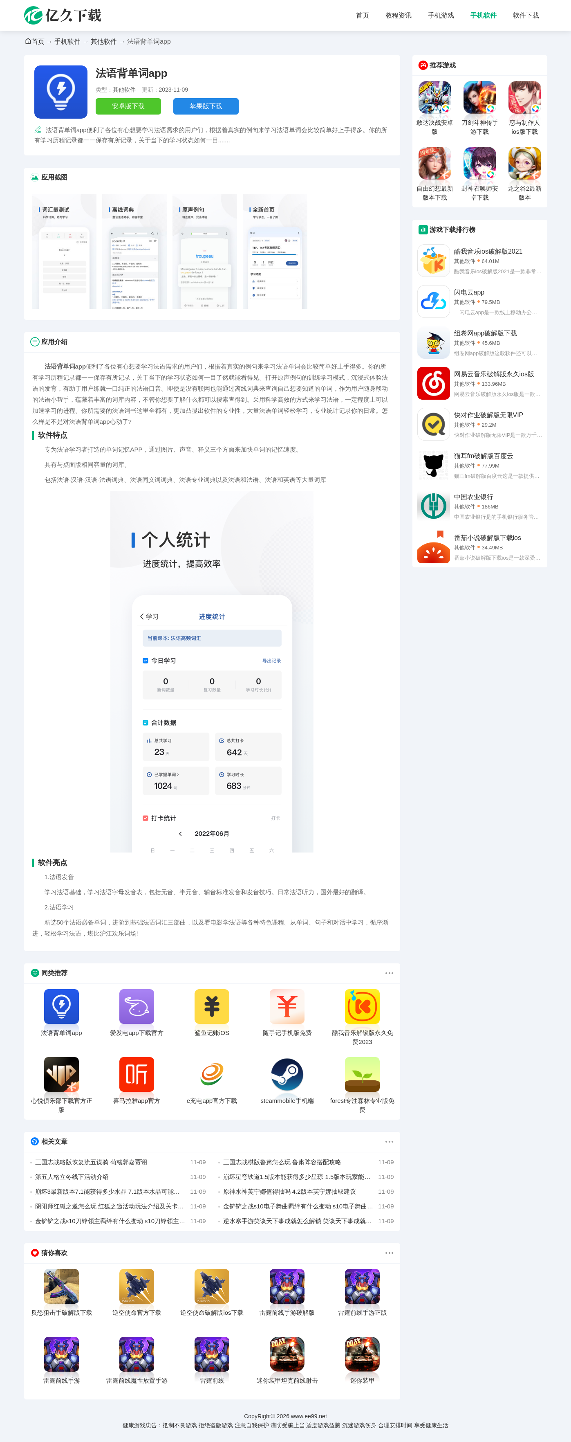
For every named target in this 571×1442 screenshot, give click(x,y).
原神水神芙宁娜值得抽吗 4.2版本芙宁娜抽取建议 (308, 1191)
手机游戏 (441, 15)
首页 (362, 15)
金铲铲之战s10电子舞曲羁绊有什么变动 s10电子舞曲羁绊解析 (308, 1206)
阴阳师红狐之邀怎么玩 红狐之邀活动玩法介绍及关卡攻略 (120, 1206)
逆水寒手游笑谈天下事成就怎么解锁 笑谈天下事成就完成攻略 (308, 1221)
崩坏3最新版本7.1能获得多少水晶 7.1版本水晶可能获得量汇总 (120, 1191)
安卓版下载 (128, 106)
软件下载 (526, 15)
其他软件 (104, 41)
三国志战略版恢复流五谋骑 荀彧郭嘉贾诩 (120, 1162)
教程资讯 (398, 15)
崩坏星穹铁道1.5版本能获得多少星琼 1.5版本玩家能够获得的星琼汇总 (308, 1177)
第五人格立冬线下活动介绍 (120, 1177)
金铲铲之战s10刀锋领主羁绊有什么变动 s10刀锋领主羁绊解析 (120, 1221)
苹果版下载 (206, 106)
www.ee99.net (309, 1416)
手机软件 (483, 15)
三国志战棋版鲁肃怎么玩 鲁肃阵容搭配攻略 (308, 1162)
